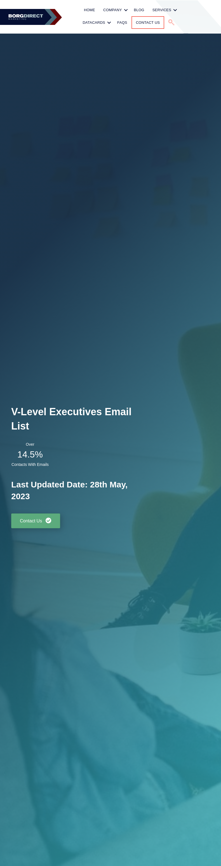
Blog (139, 10)
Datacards (94, 22)
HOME (89, 10)
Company (112, 10)
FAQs (122, 22)
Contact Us (148, 22)
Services (161, 10)
